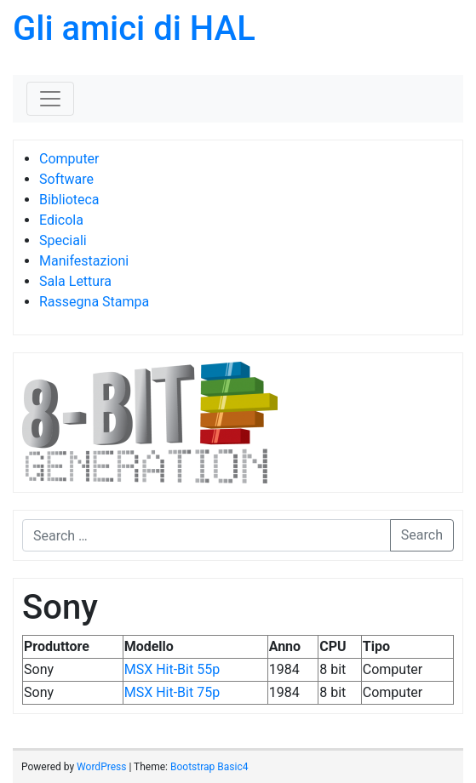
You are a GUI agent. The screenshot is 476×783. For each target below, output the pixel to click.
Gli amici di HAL (134, 29)
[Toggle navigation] (50, 99)
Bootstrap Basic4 (209, 767)
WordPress (101, 767)
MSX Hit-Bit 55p (172, 669)
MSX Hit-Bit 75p (172, 692)
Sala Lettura (75, 281)
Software (66, 179)
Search (422, 535)
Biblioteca (69, 199)
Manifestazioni (84, 261)
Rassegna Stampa (94, 302)
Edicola (61, 220)
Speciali (63, 240)
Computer (69, 159)
